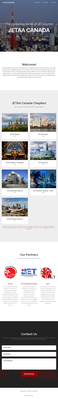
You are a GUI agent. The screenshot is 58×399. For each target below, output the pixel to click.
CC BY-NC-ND (14, 226)
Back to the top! (29, 395)
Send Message (29, 374)
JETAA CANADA (9, 3)
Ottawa (4, 226)
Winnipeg (50, 226)
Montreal (35, 226)
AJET (48, 284)
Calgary (46, 228)
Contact (53, 3)
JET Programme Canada (29, 284)
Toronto (19, 226)
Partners (45, 3)
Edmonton (13, 228)
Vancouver (31, 228)
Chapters (37, 3)
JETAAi (10, 284)
